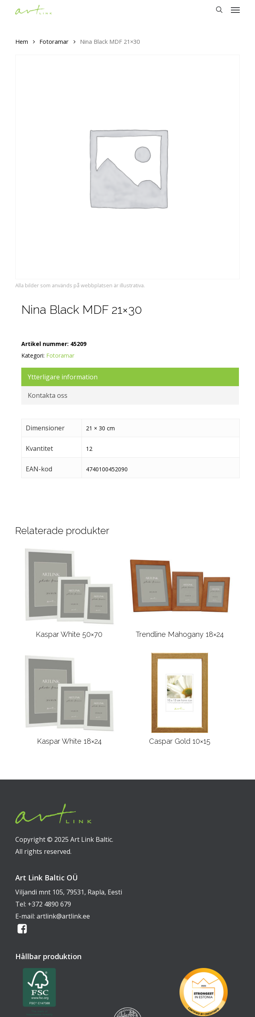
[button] (235, 10)
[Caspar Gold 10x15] (179, 693)
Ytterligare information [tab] (63, 376)
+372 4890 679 (49, 904)
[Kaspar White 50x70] (69, 586)
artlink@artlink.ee (63, 916)
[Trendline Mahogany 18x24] (180, 586)
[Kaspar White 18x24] (69, 693)
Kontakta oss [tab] (47, 395)
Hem (21, 41)
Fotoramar (54, 41)
